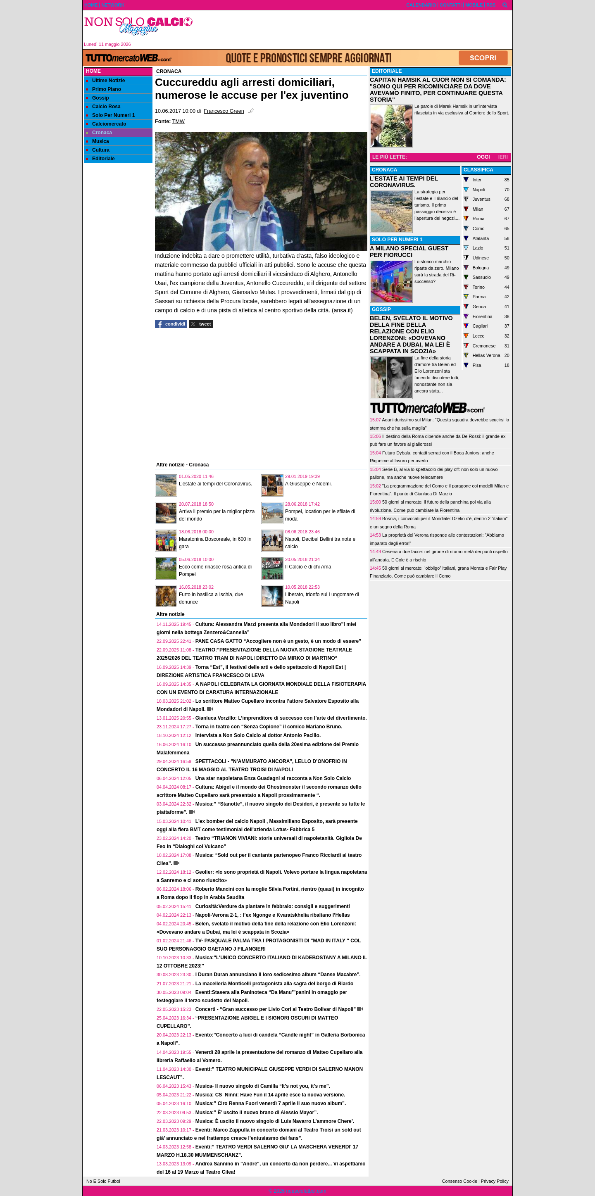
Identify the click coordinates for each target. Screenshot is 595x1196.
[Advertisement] (355, 29)
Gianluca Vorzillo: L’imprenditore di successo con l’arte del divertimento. (281, 718)
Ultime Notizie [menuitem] (105, 80)
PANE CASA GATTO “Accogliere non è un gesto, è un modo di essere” (278, 641)
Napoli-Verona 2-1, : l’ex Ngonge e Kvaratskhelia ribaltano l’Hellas (272, 915)
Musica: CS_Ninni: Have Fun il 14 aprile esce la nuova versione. (270, 1095)
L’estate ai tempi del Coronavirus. (215, 484)
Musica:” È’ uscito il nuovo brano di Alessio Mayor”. (256, 1112)
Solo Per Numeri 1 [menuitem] (110, 115)
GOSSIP (381, 309)
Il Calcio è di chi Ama (308, 567)
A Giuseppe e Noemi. (308, 484)
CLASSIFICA (478, 170)
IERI (503, 157)
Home (93, 71)
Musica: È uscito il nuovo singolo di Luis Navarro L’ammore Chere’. (275, 1121)
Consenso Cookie (459, 1181)
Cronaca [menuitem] (99, 133)
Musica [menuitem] (97, 141)
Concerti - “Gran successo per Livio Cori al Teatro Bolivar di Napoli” (275, 1009)
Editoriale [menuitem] (100, 159)
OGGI (483, 157)
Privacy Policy (495, 1181)
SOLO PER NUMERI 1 (397, 240)
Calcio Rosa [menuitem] (103, 106)
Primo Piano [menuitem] (103, 89)
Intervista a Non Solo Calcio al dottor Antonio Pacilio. (258, 735)
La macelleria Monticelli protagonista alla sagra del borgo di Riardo (274, 984)
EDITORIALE (387, 71)
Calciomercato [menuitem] (106, 124)
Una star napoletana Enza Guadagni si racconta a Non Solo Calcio (273, 778)
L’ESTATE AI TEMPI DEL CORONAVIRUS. (404, 181)
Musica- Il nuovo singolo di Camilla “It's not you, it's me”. (262, 1086)
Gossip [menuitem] (97, 98)
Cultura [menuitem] (97, 150)
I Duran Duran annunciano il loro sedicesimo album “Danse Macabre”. (278, 974)
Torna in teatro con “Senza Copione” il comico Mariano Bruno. (269, 727)
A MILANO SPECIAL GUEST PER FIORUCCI (409, 251)
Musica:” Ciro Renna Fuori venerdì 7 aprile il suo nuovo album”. (270, 1103)
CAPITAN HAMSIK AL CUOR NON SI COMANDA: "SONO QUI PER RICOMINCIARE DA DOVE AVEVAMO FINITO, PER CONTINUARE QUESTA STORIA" (438, 89)
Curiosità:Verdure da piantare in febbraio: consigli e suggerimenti (272, 906)
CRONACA (384, 170)
